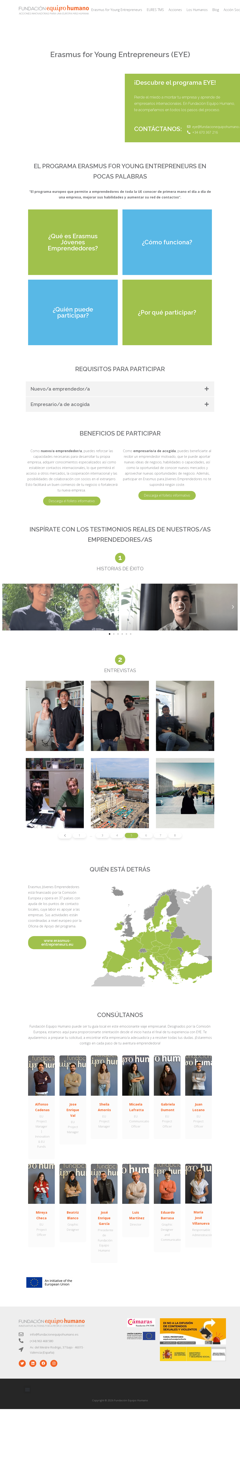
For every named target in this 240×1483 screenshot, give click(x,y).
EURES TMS (155, 9)
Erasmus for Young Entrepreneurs (116, 9)
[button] (109, 634)
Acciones (175, 9)
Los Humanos (197, 9)
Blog (215, 9)
